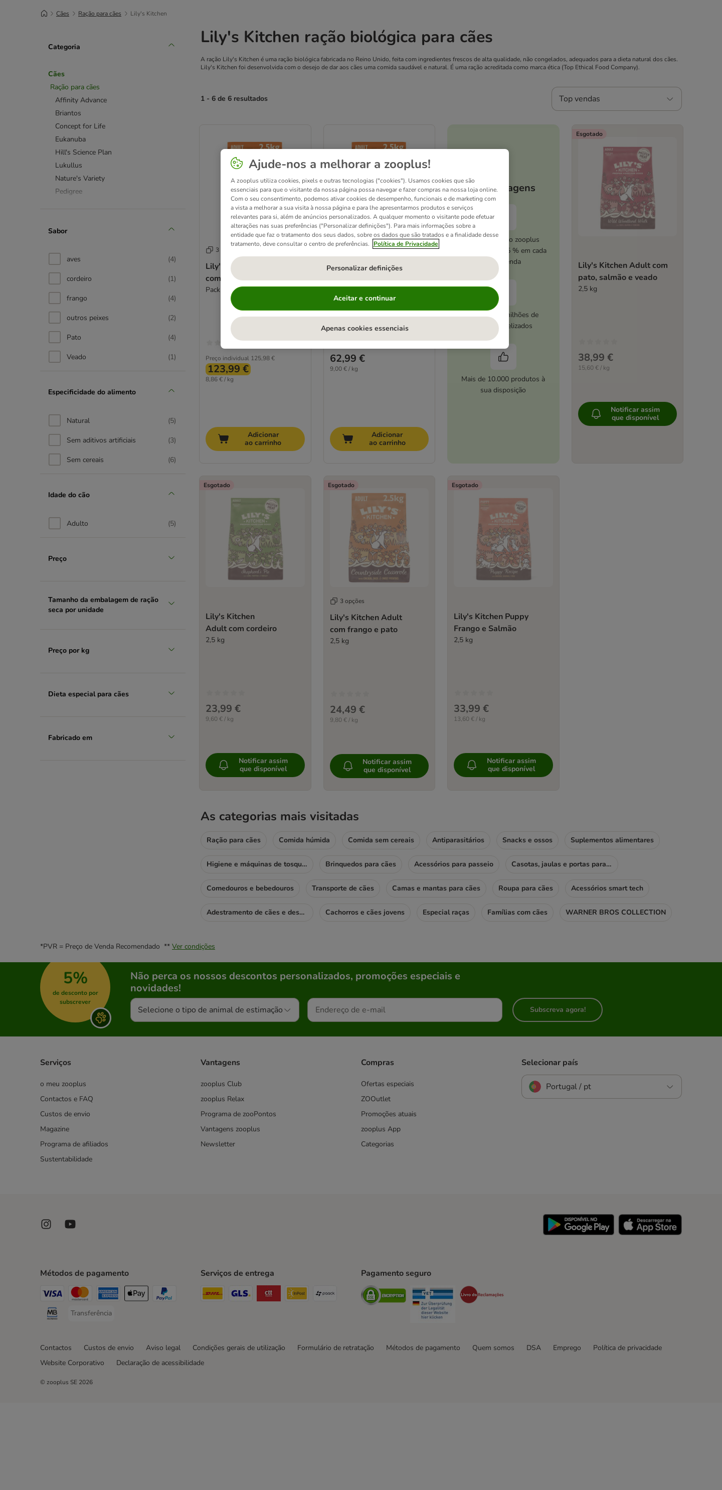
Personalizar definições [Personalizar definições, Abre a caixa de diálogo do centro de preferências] (364, 268)
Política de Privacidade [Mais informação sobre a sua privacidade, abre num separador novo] (406, 244)
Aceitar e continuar (364, 298)
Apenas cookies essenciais (365, 328)
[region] (365, 249)
